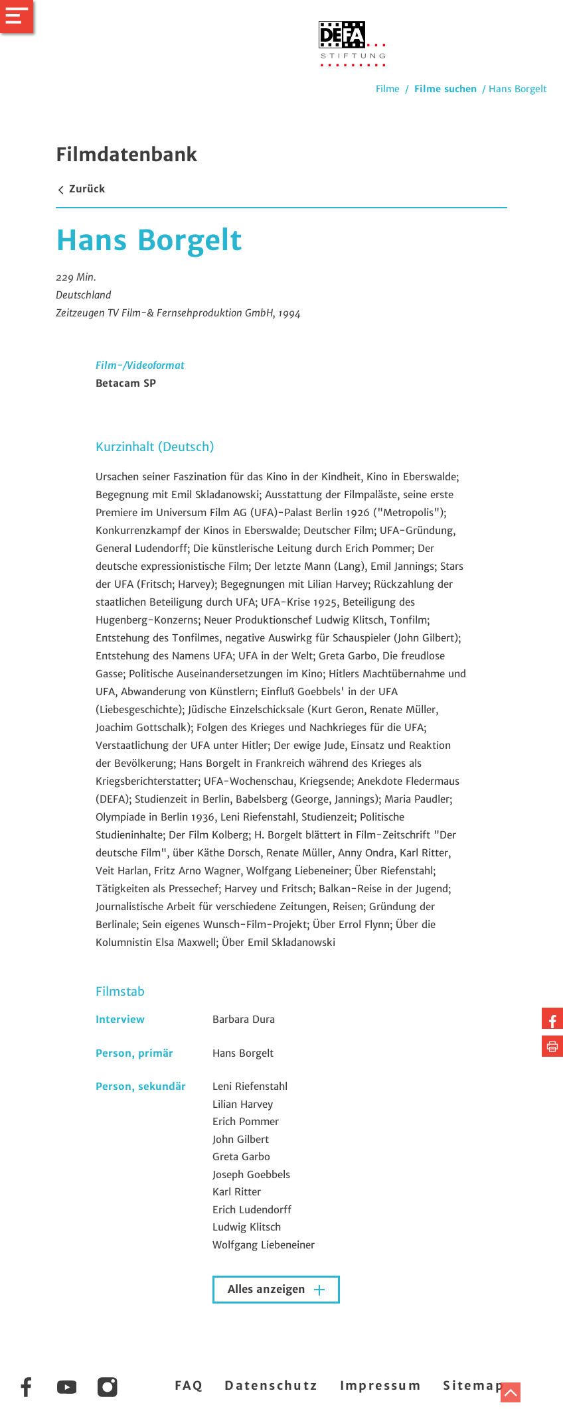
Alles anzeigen (268, 1289)
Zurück (80, 188)
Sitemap (474, 1385)
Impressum (381, 1385)
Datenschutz (271, 1385)
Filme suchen (445, 89)
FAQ (189, 1385)
